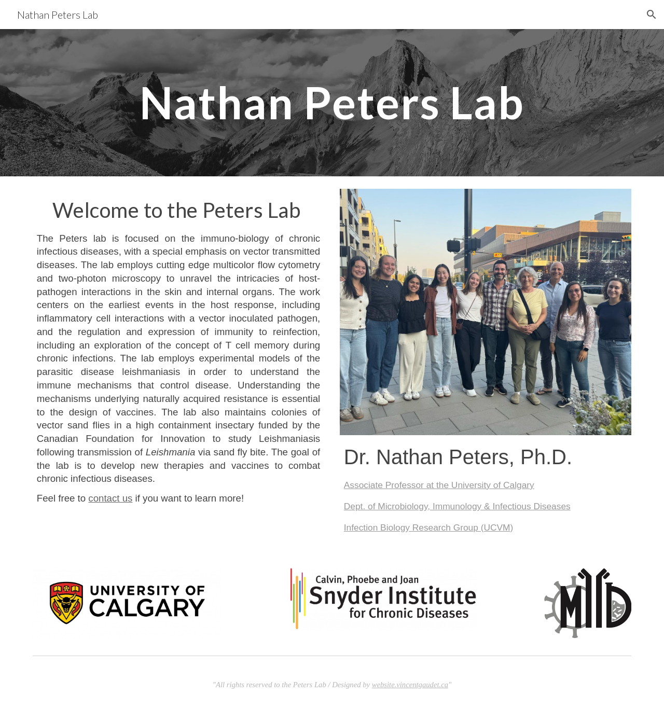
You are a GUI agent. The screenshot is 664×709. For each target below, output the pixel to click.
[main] (332, 102)
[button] (651, 14)
